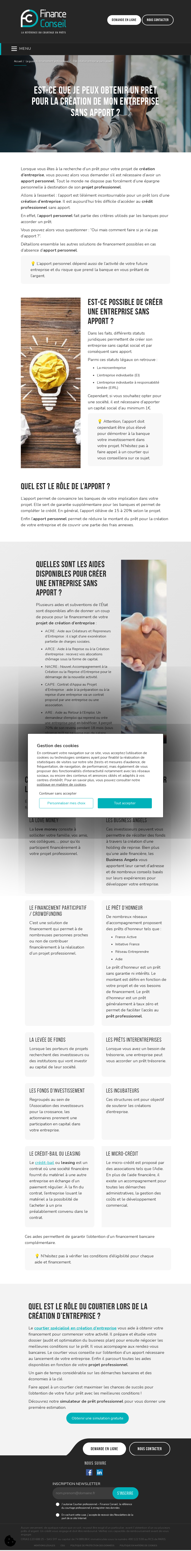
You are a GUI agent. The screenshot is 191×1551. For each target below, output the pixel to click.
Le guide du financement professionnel (47, 61)
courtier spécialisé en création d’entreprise (75, 1328)
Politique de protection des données (92, 1546)
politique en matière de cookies (61, 784)
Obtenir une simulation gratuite (98, 1418)
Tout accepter (125, 803)
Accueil (18, 61)
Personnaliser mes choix (66, 803)
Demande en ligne (124, 20)
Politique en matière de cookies (138, 1546)
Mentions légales (44, 1546)
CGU (62, 1546)
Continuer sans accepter (57, 793)
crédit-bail (44, 1162)
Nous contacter (158, 20)
